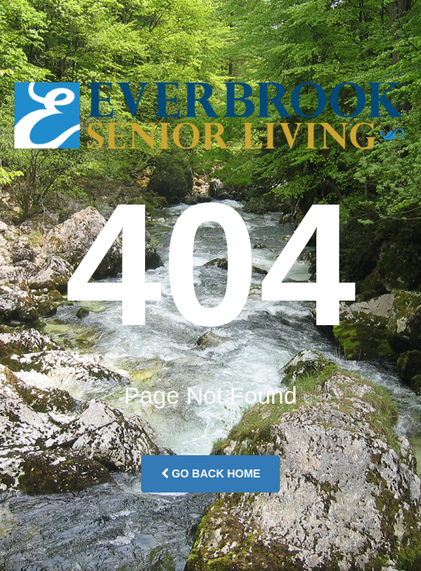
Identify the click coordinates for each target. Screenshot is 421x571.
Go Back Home (211, 473)
